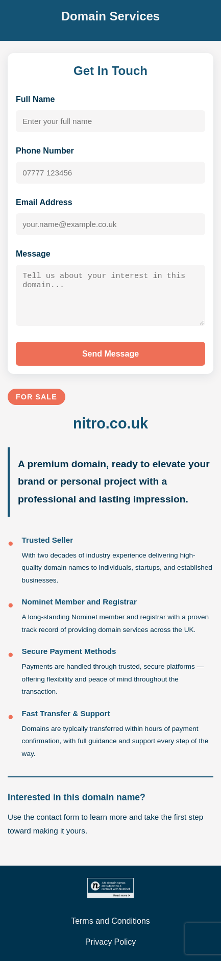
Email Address (44, 202)
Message (33, 253)
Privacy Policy (110, 942)
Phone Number (45, 150)
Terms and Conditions (110, 921)
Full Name (35, 99)
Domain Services (110, 16)
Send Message (110, 356)
